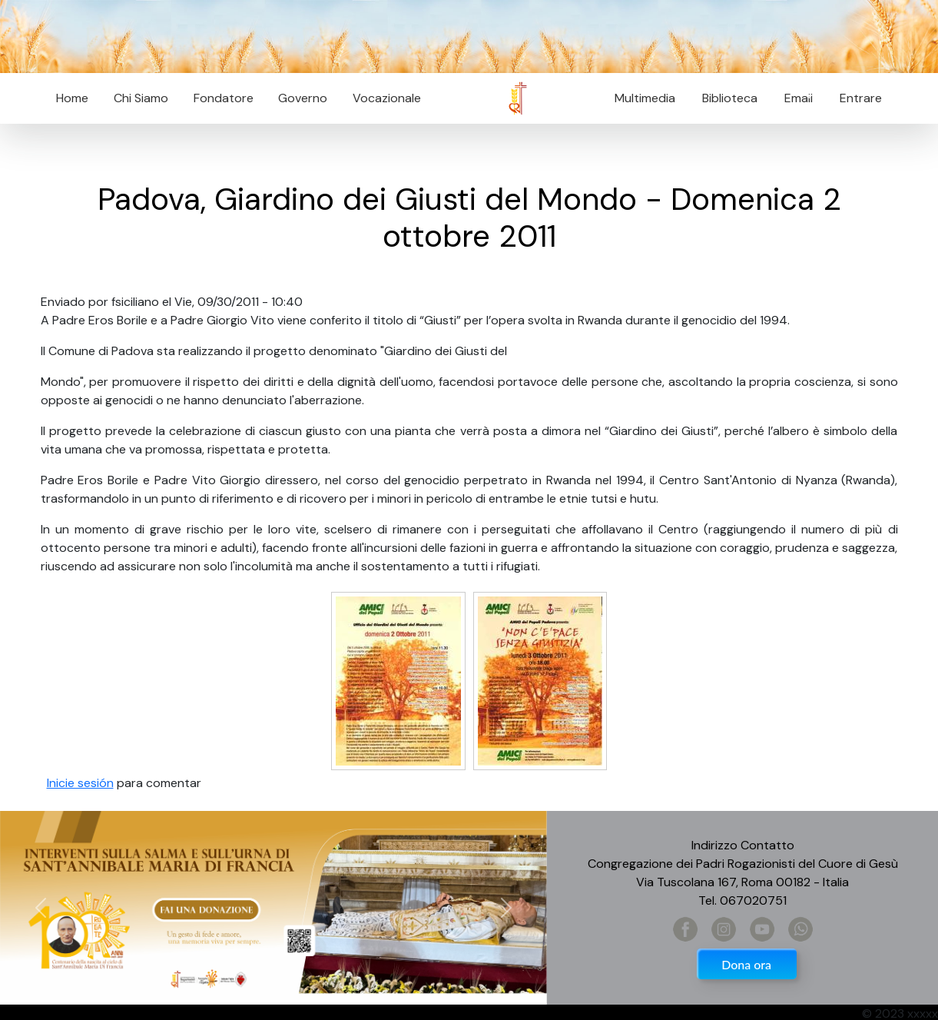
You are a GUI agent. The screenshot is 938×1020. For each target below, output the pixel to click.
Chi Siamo (141, 98)
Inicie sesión (80, 783)
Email (794, 98)
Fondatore (224, 98)
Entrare (861, 98)
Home (72, 98)
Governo (302, 98)
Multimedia (645, 98)
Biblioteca (729, 98)
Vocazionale (387, 98)
